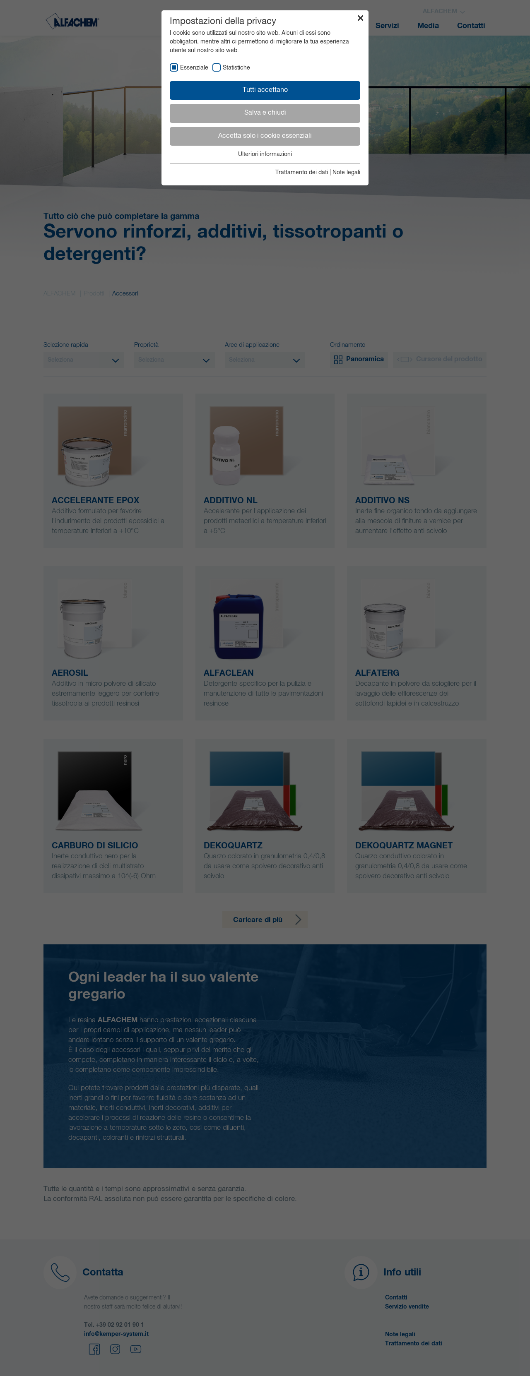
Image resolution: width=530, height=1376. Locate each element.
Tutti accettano (265, 90)
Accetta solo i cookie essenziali (265, 136)
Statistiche (236, 68)
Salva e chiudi (265, 113)
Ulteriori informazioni (265, 154)
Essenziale (194, 68)
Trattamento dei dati (301, 172)
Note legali (346, 172)
